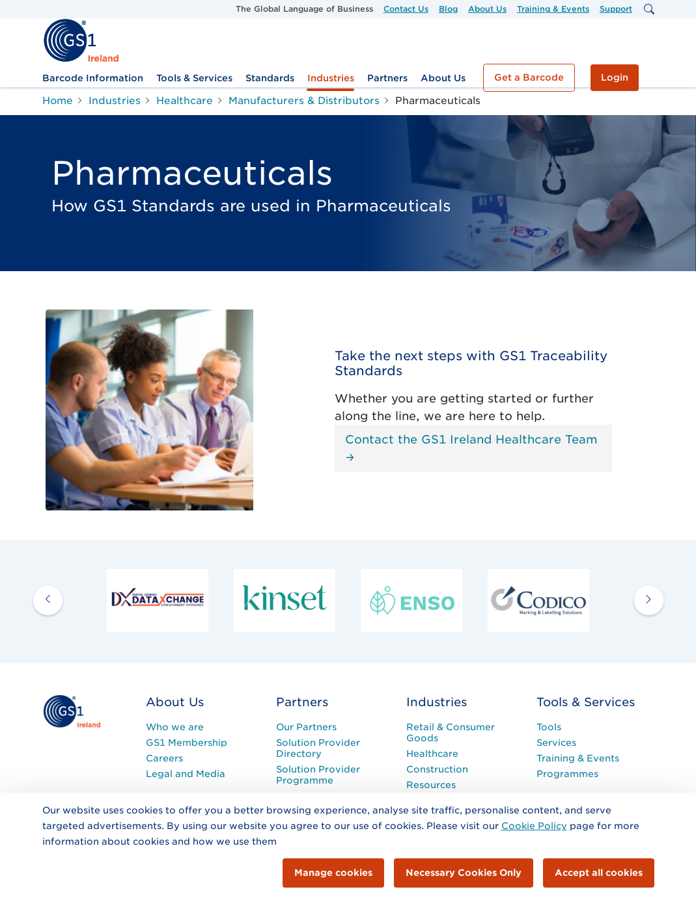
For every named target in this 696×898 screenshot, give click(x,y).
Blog (448, 9)
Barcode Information (92, 78)
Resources (431, 785)
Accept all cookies (599, 872)
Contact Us (405, 9)
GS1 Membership (186, 742)
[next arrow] (648, 600)
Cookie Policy (534, 826)
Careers (164, 758)
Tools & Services (194, 78)
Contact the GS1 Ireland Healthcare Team (471, 446)
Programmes (567, 774)
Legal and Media (185, 774)
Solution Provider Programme (318, 775)
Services (556, 742)
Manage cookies (333, 872)
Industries (330, 78)
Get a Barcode (529, 77)
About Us (487, 9)
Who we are (175, 727)
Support (616, 9)
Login (614, 77)
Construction (437, 769)
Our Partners (306, 727)
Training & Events (553, 9)
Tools (548, 727)
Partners (387, 78)
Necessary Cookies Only (464, 872)
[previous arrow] (48, 600)
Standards (269, 78)
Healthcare (432, 753)
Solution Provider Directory (318, 748)
